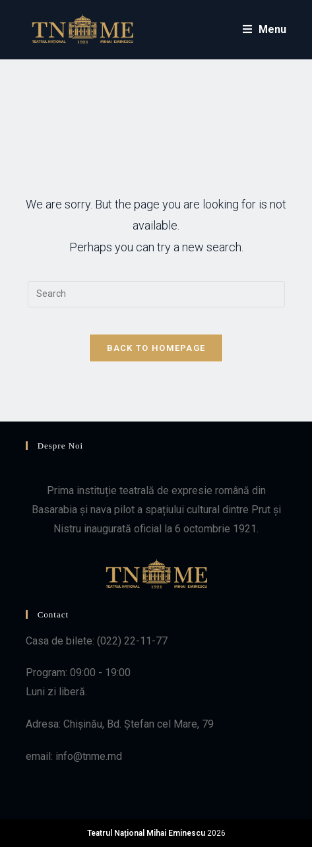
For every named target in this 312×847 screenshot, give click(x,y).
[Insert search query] (156, 294)
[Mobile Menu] (265, 29)
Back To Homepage (156, 348)
